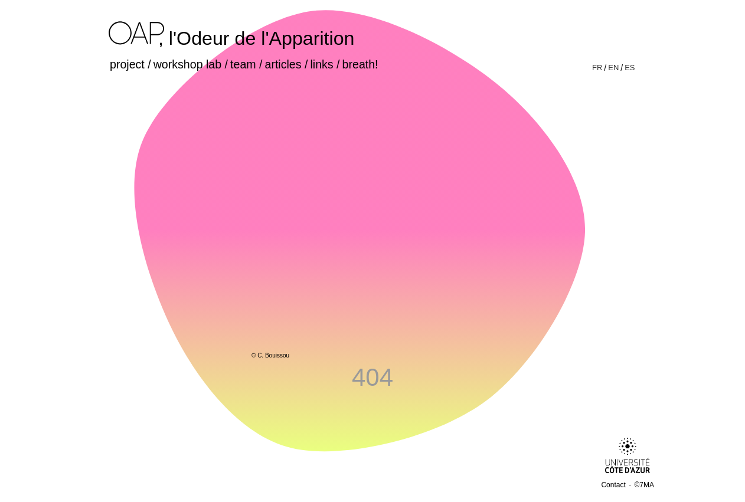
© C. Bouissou (270, 355)
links (321, 64)
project (127, 64)
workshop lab (187, 64)
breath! (360, 64)
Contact (613, 485)
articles (283, 64)
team (243, 64)
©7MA (644, 485)
